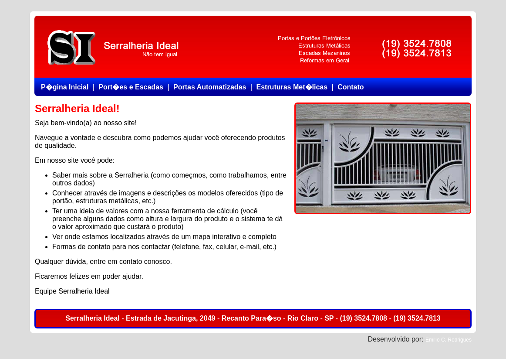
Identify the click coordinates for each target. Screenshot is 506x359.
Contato (350, 87)
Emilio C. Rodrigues (448, 340)
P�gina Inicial (64, 87)
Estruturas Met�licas (291, 87)
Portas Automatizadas (209, 87)
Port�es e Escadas (130, 87)
